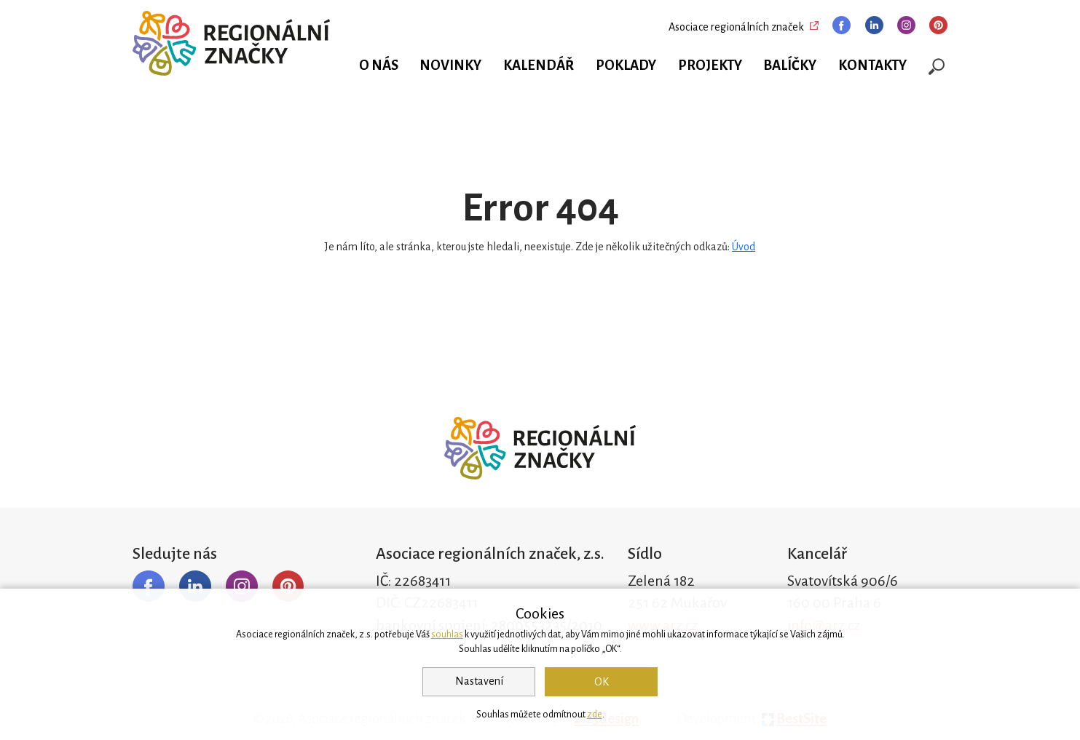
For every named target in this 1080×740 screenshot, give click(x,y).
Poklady (626, 65)
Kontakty (872, 65)
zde (594, 714)
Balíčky (789, 65)
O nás (378, 65)
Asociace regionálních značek (736, 27)
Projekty (710, 65)
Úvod (743, 246)
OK (601, 682)
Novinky (450, 65)
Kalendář (538, 65)
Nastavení (479, 681)
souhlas (447, 634)
